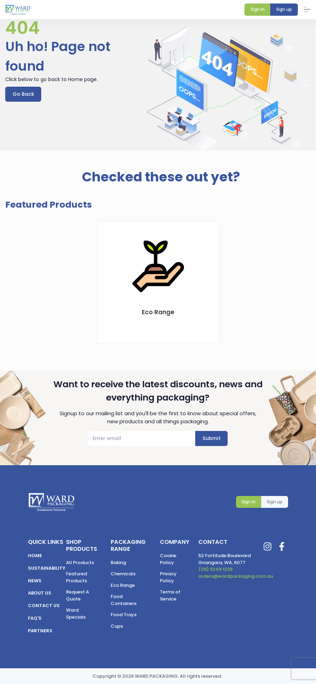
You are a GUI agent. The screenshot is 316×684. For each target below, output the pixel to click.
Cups (117, 626)
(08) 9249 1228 (215, 569)
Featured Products (76, 577)
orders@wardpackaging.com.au (235, 576)
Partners (40, 630)
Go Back (23, 94)
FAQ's (35, 618)
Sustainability (46, 568)
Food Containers (124, 600)
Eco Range (123, 585)
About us (39, 593)
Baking (118, 562)
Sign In (249, 502)
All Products (80, 562)
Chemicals (123, 573)
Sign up (274, 502)
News (35, 580)
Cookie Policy (168, 559)
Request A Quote (77, 595)
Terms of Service (170, 595)
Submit (212, 438)
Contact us (44, 605)
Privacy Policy (168, 577)
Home (35, 555)
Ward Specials (76, 613)
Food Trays (124, 614)
